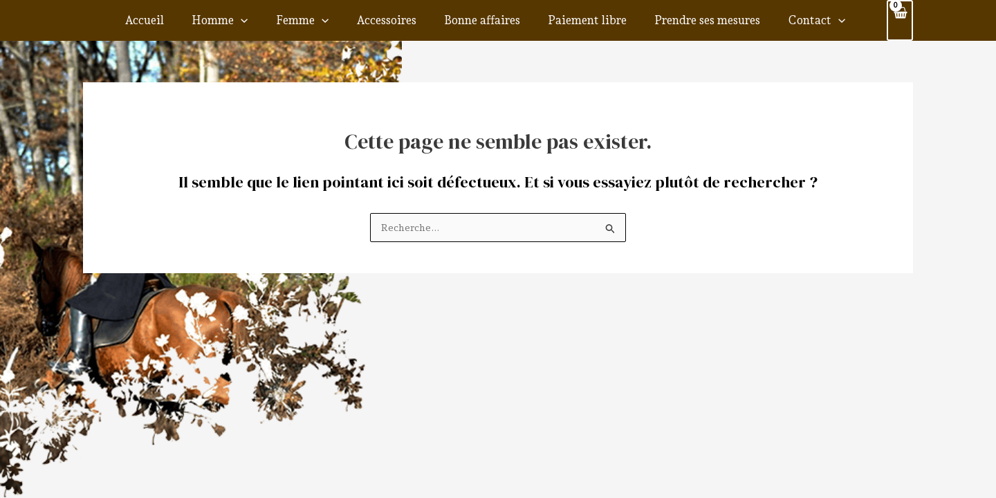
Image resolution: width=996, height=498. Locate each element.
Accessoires (405, 19)
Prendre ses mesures (693, 19)
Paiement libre (583, 19)
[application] (281, 18)
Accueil (196, 19)
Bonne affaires (490, 19)
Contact (791, 18)
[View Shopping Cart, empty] (899, 19)
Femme (331, 18)
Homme (260, 18)
